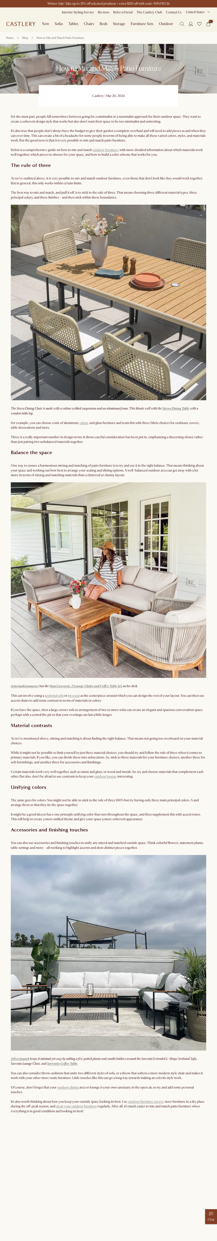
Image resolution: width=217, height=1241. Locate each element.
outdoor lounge (105, 776)
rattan (84, 423)
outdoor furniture (105, 150)
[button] (199, 24)
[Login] (190, 23)
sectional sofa (54, 696)
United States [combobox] (195, 12)
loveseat (74, 696)
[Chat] (211, 1216)
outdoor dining (68, 1087)
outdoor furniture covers (145, 1102)
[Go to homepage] (21, 23)
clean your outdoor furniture (76, 1106)
